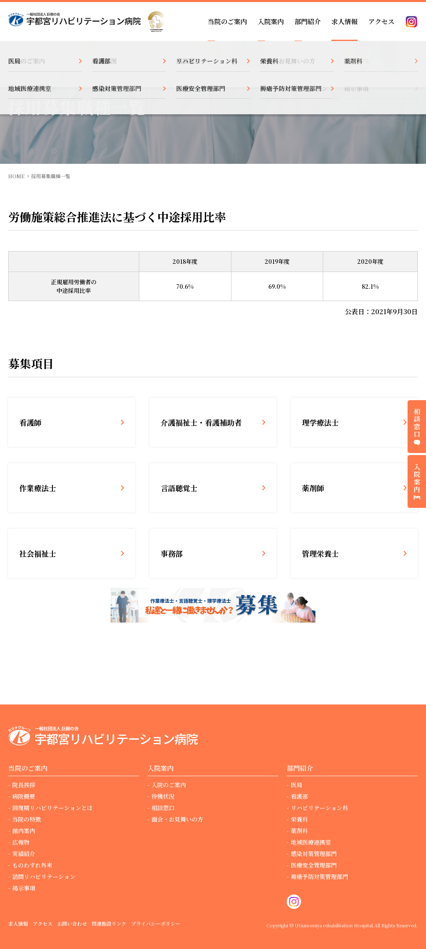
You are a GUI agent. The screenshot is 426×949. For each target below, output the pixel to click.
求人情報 (344, 21)
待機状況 (163, 796)
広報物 (20, 842)
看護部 (299, 796)
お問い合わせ (72, 923)
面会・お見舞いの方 (177, 819)
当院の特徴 (26, 819)
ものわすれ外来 (32, 865)
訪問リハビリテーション (43, 876)
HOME (16, 175)
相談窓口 (163, 808)
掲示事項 (23, 888)
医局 (296, 785)
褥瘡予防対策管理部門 (319, 876)
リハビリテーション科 (319, 808)
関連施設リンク (109, 923)
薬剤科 (299, 831)
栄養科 (299, 819)
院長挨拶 (23, 785)
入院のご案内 (169, 785)
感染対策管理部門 (314, 853)
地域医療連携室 (311, 842)
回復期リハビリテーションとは (52, 808)
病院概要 (23, 796)
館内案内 (23, 831)
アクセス (381, 21)
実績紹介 (23, 853)
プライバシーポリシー (155, 923)
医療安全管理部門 (314, 865)
